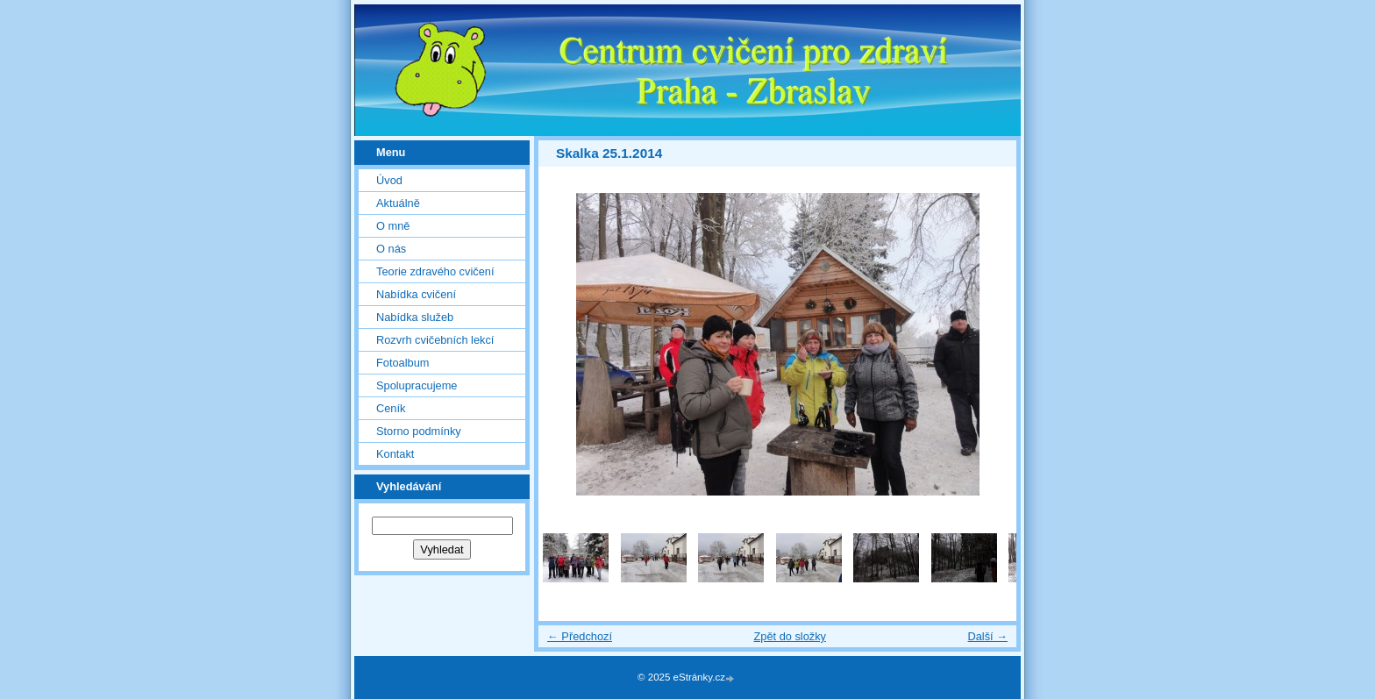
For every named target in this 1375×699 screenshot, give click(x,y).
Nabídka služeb (414, 317)
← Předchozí (579, 636)
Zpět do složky (789, 636)
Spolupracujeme (416, 385)
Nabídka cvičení (416, 294)
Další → (987, 636)
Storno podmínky (418, 431)
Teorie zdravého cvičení (435, 271)
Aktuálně (398, 203)
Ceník (390, 408)
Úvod (389, 180)
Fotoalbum (402, 362)
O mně (393, 225)
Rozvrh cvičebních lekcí (435, 339)
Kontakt (395, 453)
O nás (391, 248)
